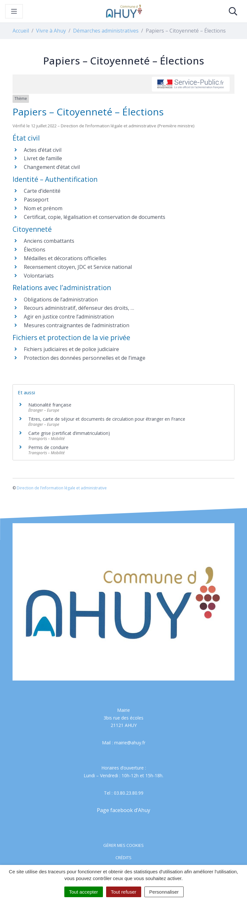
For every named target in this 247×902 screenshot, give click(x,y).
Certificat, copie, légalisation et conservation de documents (94, 217)
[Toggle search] (233, 11)
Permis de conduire (48, 447)
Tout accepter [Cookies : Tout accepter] (83, 892)
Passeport (36, 199)
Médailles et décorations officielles (65, 258)
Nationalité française (49, 405)
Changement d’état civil (52, 167)
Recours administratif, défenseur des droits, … (79, 307)
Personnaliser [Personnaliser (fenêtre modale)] (164, 892)
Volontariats (39, 275)
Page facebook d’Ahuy (123, 810)
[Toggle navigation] (14, 11)
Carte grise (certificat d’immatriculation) (69, 433)
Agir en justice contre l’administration (69, 316)
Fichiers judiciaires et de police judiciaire (71, 349)
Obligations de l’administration (61, 299)
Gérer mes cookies (123, 845)
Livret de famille (43, 158)
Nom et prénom (43, 208)
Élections (34, 249)
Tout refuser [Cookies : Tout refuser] (123, 892)
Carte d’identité (42, 190)
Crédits (123, 857)
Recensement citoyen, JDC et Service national (78, 266)
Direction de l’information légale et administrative (62, 488)
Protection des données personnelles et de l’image (84, 357)
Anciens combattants (49, 240)
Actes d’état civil (42, 149)
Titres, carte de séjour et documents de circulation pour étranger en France (106, 419)
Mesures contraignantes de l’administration (76, 325)
